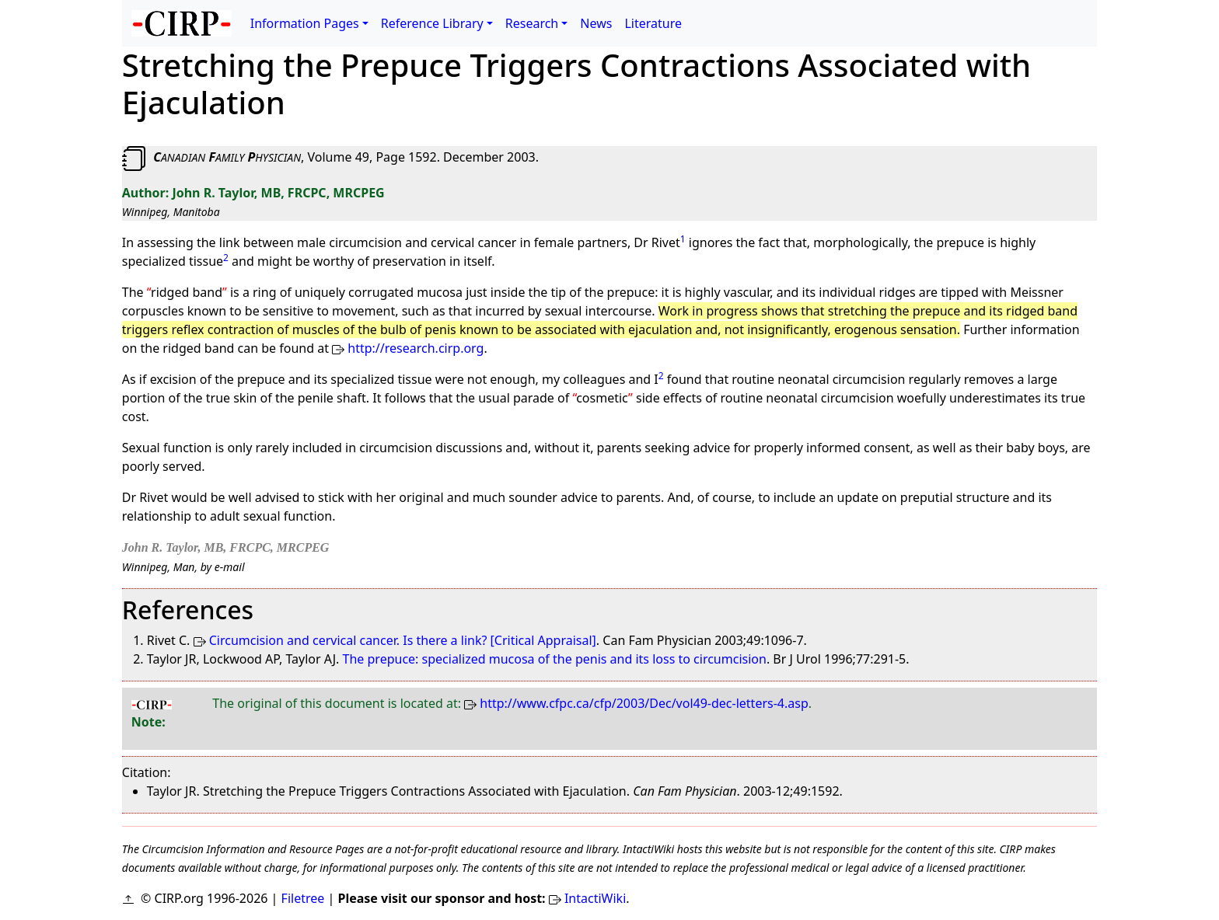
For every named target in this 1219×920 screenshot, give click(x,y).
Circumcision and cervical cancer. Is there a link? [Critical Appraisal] (402, 640)
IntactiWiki (595, 898)
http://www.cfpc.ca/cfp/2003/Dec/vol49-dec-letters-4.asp (644, 703)
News (596, 23)
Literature (653, 23)
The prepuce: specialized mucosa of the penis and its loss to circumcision (555, 658)
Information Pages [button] (304, 23)
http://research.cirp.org (416, 348)
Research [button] (532, 23)
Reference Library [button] (432, 23)
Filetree (303, 898)
